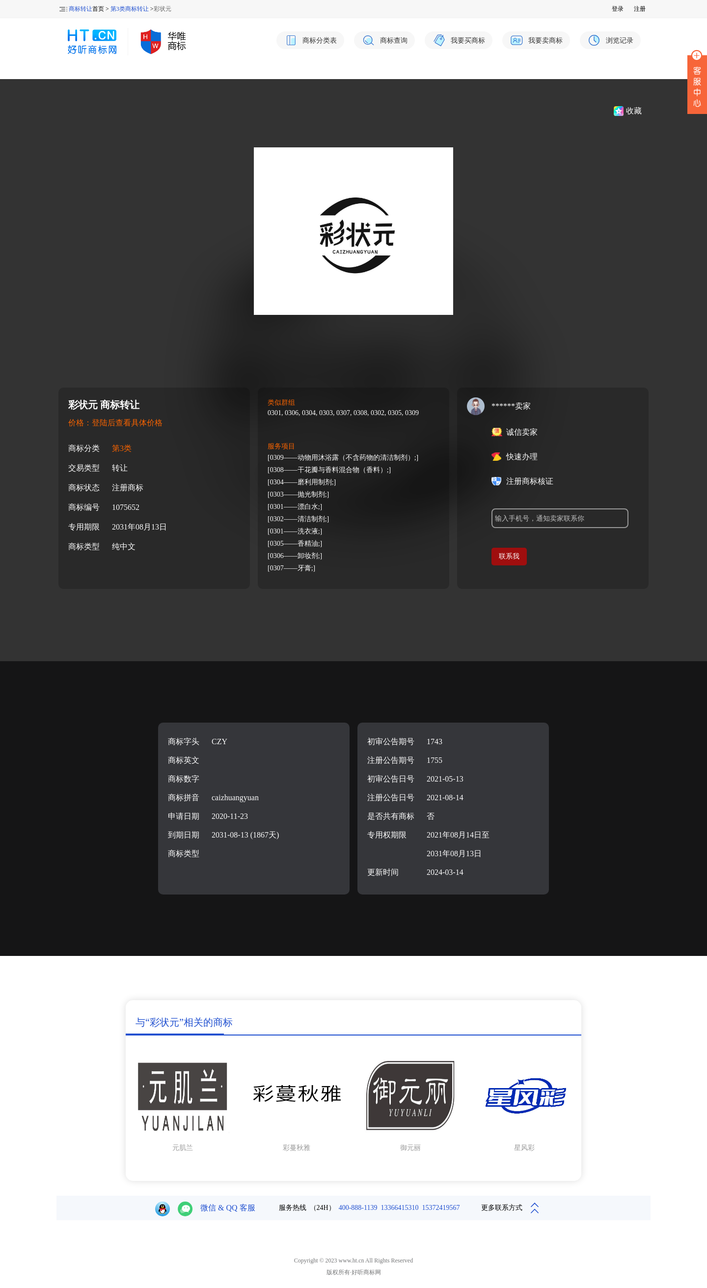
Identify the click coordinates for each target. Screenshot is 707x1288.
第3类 (122, 448)
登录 (618, 8)
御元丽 (410, 1147)
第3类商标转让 (129, 8)
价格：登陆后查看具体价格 (115, 423)
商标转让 (80, 8)
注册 (640, 8)
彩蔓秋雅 (296, 1147)
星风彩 (524, 1147)
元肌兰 (182, 1147)
